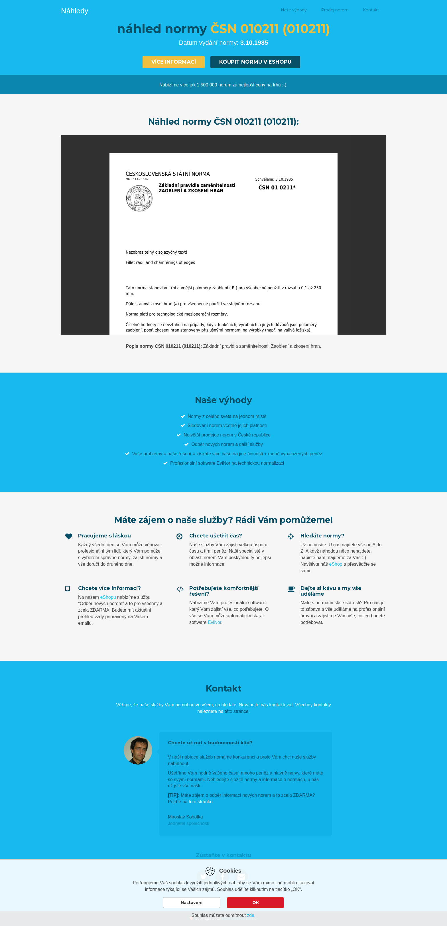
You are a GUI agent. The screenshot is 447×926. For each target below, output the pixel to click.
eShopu (108, 597)
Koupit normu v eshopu (255, 62)
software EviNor (214, 463)
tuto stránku (201, 801)
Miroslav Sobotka (185, 816)
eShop (335, 564)
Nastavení (191, 902)
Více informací (173, 62)
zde (250, 915)
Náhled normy (252, 10)
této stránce (237, 711)
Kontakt (371, 10)
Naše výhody (294, 10)
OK (255, 902)
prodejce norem (217, 434)
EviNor (214, 622)
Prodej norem (335, 10)
